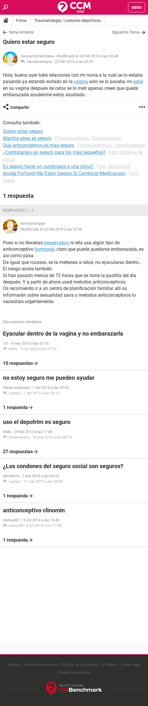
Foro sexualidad (113, 166)
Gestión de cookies (74, 672)
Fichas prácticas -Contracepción (88, 138)
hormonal (45, 249)
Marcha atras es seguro (27, 138)
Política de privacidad (80, 664)
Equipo (13, 664)
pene (138, 81)
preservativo (56, 242)
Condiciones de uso (40, 664)
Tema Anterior (21, 32)
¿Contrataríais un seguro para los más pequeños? (54, 152)
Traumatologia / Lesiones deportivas (67, 20)
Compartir (19, 107)
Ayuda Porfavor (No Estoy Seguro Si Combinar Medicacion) (64, 173)
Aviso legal (131, 664)
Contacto (110, 664)
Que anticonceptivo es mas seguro (38, 145)
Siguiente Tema (126, 32)
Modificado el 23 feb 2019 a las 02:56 (51, 229)
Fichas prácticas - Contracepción (111, 145)
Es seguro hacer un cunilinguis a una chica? (48, 166)
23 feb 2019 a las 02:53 (74, 61)
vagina (81, 81)
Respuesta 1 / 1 (18, 210)
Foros (21, 20)
